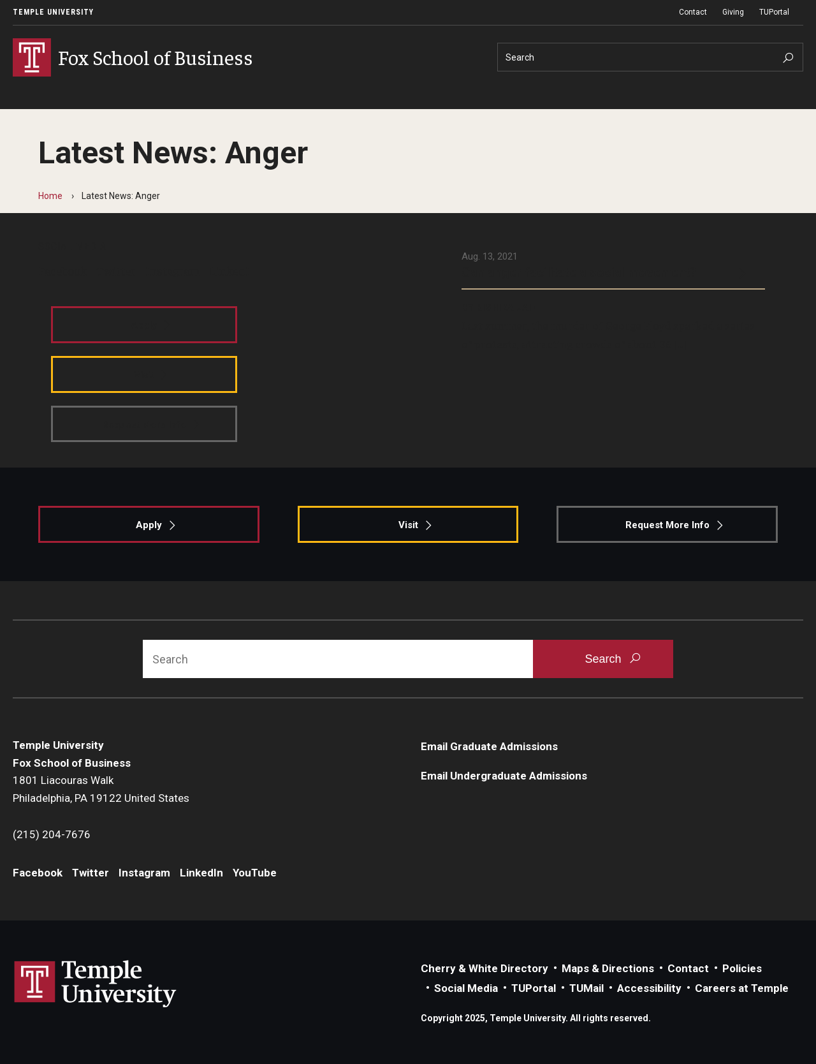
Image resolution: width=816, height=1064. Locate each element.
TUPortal (774, 12)
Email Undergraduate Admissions (504, 775)
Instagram (172, 270)
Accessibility (649, 988)
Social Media (466, 988)
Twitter (116, 270)
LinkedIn (233, 270)
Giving (733, 12)
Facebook (62, 270)
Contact (693, 12)
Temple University (53, 12)
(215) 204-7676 (52, 834)
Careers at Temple (742, 988)
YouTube (255, 872)
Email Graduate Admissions (489, 746)
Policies (742, 968)
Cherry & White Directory (484, 968)
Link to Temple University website (95, 984)
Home (50, 196)
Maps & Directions (608, 968)
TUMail (586, 988)
